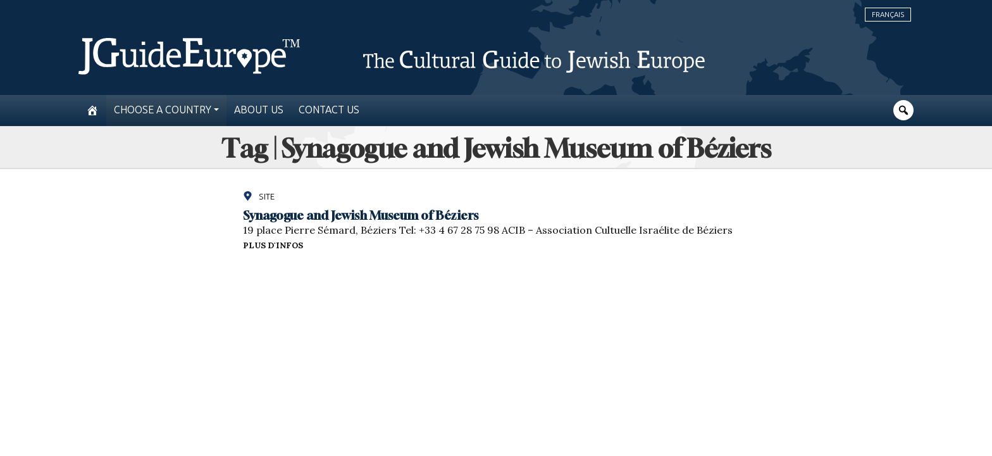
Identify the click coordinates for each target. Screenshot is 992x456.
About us (258, 110)
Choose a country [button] (162, 110)
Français (888, 14)
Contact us (329, 110)
